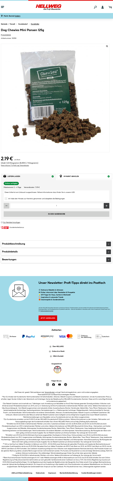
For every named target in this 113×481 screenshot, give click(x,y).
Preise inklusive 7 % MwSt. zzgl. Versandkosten (15, 165)
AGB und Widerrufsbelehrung (22, 473)
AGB (73, 192)
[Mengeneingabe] (56, 206)
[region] (55, 98)
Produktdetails (6, 35)
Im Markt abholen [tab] (85, 177)
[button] (12, 16)
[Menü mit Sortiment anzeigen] (2, 7)
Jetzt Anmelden (48, 318)
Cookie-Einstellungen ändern (91, 473)
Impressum (52, 473)
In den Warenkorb (56, 214)
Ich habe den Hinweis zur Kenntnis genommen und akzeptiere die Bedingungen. (36, 199)
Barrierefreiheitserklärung (69, 473)
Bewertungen (56, 259)
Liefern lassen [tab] (29, 177)
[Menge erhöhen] (106, 206)
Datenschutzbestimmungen (47, 311)
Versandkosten (50, 392)
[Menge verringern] (6, 206)
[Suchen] (95, 7)
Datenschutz (40, 473)
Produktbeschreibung (56, 244)
